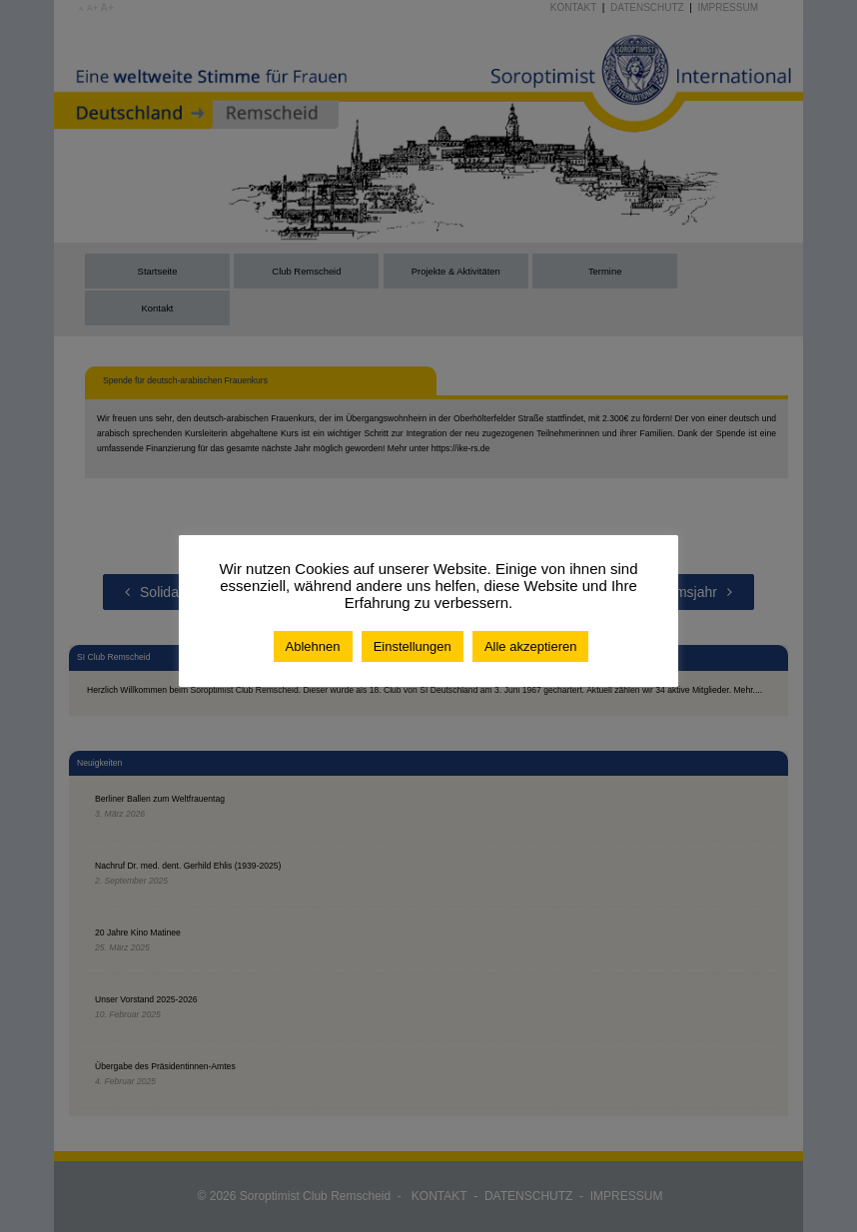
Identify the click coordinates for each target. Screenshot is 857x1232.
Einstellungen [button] (412, 646)
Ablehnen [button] (313, 646)
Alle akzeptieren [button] (530, 646)
